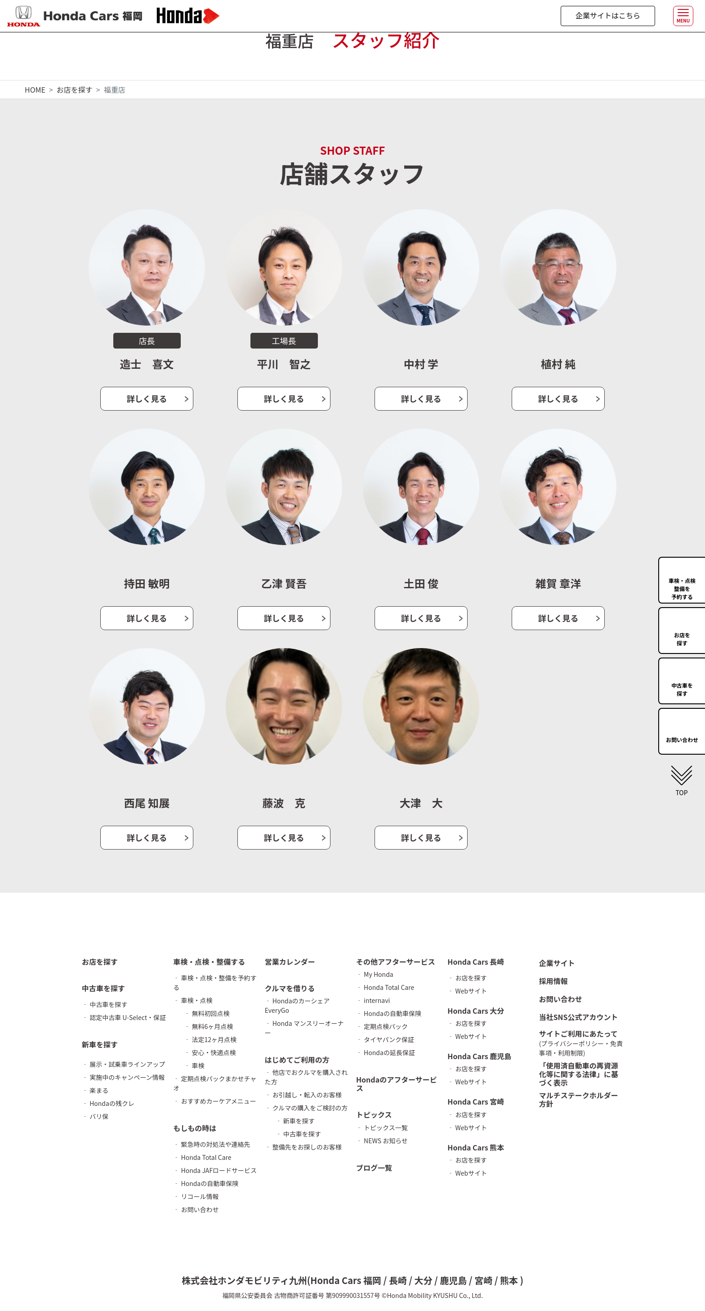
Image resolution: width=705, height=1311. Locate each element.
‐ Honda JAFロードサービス (215, 1170)
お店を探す (75, 89)
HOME (35, 89)
